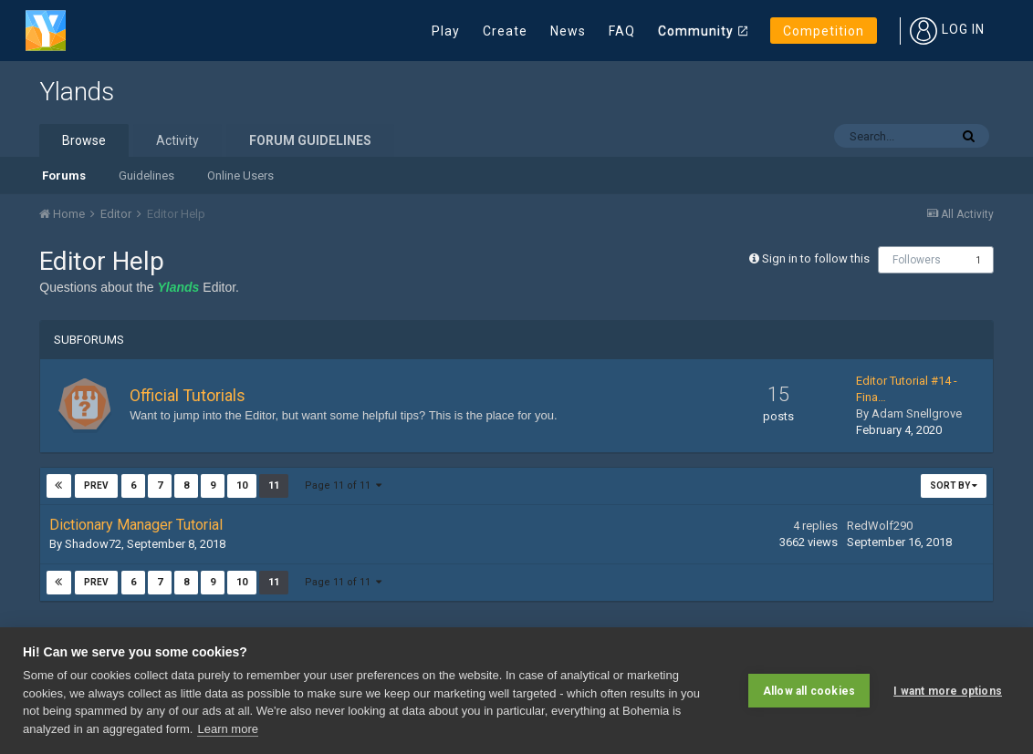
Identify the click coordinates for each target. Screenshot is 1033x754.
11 (272, 485)
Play (446, 31)
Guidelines (146, 175)
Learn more (227, 729)
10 (240, 485)
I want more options (947, 690)
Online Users (240, 175)
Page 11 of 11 (342, 485)
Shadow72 (93, 544)
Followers (916, 259)
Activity (177, 140)
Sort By (953, 485)
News (568, 31)
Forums (64, 175)
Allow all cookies (809, 690)
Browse (84, 140)
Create (505, 31)
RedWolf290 (880, 525)
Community (696, 31)
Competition (823, 31)
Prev (96, 485)
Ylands (76, 92)
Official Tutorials (187, 395)
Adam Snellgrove (916, 413)
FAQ (622, 31)
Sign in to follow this (816, 258)
